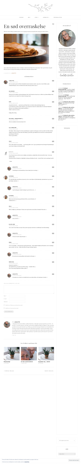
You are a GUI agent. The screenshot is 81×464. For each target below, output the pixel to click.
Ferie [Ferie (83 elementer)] (70, 219)
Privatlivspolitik (61, 201)
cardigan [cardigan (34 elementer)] (72, 217)
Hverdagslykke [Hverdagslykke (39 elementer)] (62, 228)
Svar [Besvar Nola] (53, 206)
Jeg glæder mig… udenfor (44, 361)
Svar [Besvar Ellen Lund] (53, 224)
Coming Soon (61, 192)
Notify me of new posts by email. (11, 308)
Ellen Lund (12, 224)
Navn (5, 295)
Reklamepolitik (61, 203)
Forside (21, 17)
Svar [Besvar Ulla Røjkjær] (53, 127)
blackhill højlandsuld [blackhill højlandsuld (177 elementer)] (64, 217)
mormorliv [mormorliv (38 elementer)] (71, 232)
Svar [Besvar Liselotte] (53, 80)
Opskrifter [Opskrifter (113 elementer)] (66, 234)
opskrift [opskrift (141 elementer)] (61, 234)
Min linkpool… (61, 195)
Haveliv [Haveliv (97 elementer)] (60, 226)
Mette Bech (60, 94)
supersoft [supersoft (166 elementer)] (70, 245)
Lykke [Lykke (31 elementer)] (66, 232)
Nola (10, 206)
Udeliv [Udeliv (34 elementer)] (65, 249)
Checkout (60, 190)
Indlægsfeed (60, 321)
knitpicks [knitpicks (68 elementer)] (61, 230)
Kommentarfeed (61, 322)
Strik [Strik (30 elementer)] (60, 241)
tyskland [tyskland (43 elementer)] (61, 249)
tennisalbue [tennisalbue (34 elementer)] (61, 247)
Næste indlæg (49, 370)
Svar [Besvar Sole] (53, 141)
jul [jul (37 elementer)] (72, 228)
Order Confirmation (62, 197)
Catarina (11, 176)
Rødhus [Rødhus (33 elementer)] (71, 234)
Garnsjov (45, 17)
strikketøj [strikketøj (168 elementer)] (69, 243)
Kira (10, 101)
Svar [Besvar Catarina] (53, 176)
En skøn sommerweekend (27, 361)
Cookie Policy (26, 461)
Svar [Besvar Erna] (53, 242)
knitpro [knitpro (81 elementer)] (66, 230)
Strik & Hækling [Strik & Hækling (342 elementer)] (66, 241)
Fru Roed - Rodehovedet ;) (16, 118)
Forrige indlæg (9, 370)
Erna (10, 242)
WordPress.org (61, 324)
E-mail (5, 298)
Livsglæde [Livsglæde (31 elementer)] (61, 232)
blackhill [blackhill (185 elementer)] (66, 215)
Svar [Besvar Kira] (53, 101)
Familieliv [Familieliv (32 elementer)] (65, 219)
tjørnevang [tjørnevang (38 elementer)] (68, 247)
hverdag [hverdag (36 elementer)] (65, 226)
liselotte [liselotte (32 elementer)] (71, 230)
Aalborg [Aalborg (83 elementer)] (60, 215)
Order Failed (60, 199)
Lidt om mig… (61, 193)
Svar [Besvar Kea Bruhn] (53, 91)
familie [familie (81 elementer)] (60, 219)
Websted (5, 301)
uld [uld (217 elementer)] (69, 249)
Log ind (59, 319)
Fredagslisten (58, 17)
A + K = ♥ (11, 151)
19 (53, 23)
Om (29, 17)
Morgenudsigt (7, 361)
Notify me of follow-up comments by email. (14, 305)
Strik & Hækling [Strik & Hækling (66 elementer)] (62, 243)
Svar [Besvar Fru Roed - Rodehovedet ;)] (53, 118)
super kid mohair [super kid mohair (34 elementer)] (62, 245)
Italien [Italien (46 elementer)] (68, 228)
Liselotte (14, 73)
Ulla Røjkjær (12, 127)
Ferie (36, 17)
